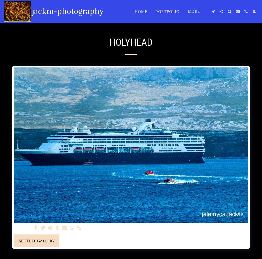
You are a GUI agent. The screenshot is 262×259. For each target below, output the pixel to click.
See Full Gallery (37, 241)
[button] (213, 11)
